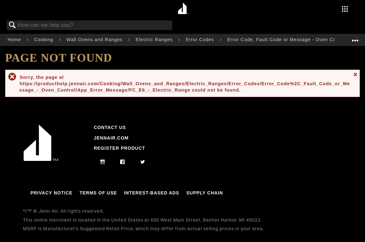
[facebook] (122, 162)
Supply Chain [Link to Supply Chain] (204, 192)
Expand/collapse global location (355, 38)
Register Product (119, 148)
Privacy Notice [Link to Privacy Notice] (51, 192)
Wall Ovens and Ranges (95, 39)
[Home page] (183, 9)
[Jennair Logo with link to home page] (41, 159)
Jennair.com (111, 137)
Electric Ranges (155, 39)
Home (15, 39)
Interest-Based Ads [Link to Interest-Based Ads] (151, 192)
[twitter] (142, 162)
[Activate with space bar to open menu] (345, 9)
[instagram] (102, 162)
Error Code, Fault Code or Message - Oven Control (287, 39)
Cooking (44, 39)
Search (12, 25)
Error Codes (201, 39)
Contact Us (110, 127)
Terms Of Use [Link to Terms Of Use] (98, 192)
